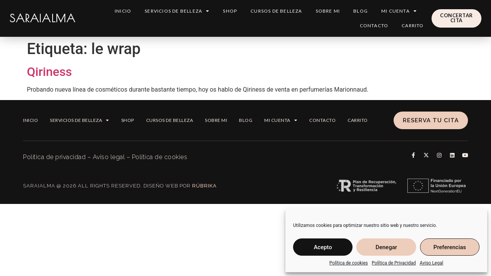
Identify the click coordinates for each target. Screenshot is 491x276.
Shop (230, 11)
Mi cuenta (399, 11)
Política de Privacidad (394, 263)
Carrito (412, 25)
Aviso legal (109, 157)
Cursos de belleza (276, 11)
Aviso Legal (431, 263)
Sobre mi (328, 11)
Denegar (386, 247)
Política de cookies (349, 263)
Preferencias (449, 247)
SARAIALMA (43, 18)
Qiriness (49, 71)
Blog (360, 11)
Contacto (374, 25)
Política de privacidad (54, 157)
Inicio (123, 11)
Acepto (323, 247)
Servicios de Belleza (177, 11)
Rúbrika (204, 186)
